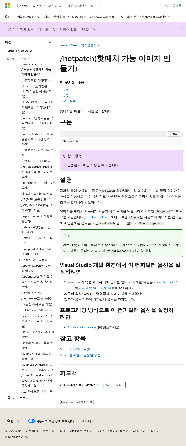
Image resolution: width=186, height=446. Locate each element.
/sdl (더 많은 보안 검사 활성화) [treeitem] (37, 334)
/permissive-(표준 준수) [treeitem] (36, 298)
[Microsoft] (7, 5)
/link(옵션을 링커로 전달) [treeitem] (37, 193)
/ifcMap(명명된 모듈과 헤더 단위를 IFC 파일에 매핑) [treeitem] (37, 107)
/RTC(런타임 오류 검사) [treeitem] (36, 310)
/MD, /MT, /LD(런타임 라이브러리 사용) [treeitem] (37, 207)
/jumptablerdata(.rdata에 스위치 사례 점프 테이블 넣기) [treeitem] (37, 172)
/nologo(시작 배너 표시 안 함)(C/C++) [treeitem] (36, 251)
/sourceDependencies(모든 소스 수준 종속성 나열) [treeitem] (37, 367)
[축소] (50, 42)
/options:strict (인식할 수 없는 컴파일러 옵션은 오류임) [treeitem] (37, 281)
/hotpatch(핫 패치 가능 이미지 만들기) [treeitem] (36, 71)
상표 (153, 431)
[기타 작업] (179, 45)
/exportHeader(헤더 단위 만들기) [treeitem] (37, 218)
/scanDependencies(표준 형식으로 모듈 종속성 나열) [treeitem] (37, 321)
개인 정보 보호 (79, 431)
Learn (63, 45)
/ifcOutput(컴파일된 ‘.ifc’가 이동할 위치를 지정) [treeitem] (36, 91)
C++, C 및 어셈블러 (83, 45)
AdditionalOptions (80, 327)
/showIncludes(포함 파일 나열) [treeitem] (37, 345)
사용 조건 (139, 431)
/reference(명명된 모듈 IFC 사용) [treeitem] (35, 229)
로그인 (176, 5)
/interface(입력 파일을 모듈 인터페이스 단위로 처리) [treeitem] (37, 123)
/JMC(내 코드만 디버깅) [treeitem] (36, 161)
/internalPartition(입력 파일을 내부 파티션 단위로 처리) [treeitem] (37, 139)
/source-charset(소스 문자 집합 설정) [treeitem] (38, 356)
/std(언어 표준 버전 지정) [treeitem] (37, 391)
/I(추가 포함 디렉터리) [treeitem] (35, 80)
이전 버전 (32, 431)
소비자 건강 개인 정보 (111, 431)
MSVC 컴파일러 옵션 (75, 349)
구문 (66, 90)
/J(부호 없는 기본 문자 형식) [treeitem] (37, 152)
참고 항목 (69, 101)
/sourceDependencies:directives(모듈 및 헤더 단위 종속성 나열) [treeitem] (37, 380)
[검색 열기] (167, 5)
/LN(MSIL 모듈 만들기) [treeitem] (35, 199)
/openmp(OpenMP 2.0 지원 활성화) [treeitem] (37, 268)
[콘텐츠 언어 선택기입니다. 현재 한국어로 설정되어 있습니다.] (13, 421)
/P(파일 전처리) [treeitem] (31, 292)
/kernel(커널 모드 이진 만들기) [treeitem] (37, 185)
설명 (66, 95)
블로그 (47, 431)
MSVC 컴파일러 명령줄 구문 (80, 355)
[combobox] (30, 51)
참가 (62, 431)
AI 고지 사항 (13, 431)
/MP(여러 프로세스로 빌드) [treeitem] (36, 240)
